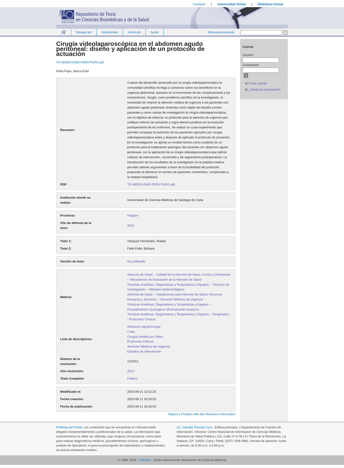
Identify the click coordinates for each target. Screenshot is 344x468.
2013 (130, 371)
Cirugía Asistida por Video (145, 336)
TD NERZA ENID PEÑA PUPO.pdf (80, 62)
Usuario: (248, 55)
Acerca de (134, 32)
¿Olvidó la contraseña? (262, 89)
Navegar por (84, 32)
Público (132, 378)
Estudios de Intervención (144, 351)
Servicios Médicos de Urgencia (148, 346)
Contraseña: (250, 65)
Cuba (131, 331)
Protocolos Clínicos (140, 341)
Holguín (132, 215)
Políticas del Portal (69, 427)
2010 (130, 225)
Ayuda (154, 32)
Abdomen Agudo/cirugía (144, 326)
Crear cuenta (256, 83)
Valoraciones (110, 32)
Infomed (144, 460)
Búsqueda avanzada (221, 32)
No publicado (136, 261)
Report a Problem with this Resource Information (201, 414)
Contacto (199, 4)
